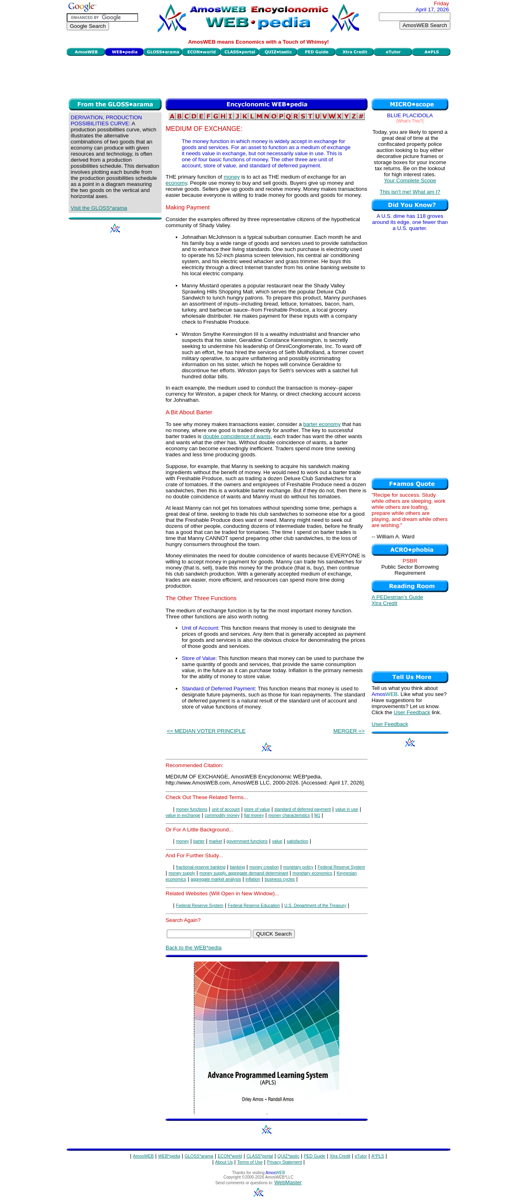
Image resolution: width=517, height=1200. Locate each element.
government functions (247, 841)
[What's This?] (410, 120)
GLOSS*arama (199, 1156)
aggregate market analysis (216, 879)
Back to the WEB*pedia (194, 948)
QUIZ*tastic (288, 1156)
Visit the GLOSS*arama (99, 208)
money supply (181, 873)
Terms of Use (250, 1162)
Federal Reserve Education (254, 905)
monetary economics (312, 873)
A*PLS (377, 1156)
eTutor (361, 1156)
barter (199, 841)
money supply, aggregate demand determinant (244, 873)
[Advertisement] (258, 76)
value (277, 841)
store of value (257, 809)
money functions (192, 809)
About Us (224, 1162)
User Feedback (412, 712)
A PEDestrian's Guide (397, 597)
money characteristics (289, 815)
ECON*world (230, 1156)
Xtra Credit (384, 603)
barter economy (322, 424)
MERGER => (349, 731)
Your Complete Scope (410, 180)
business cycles (280, 879)
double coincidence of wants (237, 436)
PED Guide (314, 1156)
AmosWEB (143, 1156)
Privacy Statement (284, 1162)
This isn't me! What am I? (410, 192)
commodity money (222, 815)
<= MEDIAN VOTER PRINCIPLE (206, 731)
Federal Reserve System (341, 867)
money (232, 177)
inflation (253, 879)
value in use (346, 809)
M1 (317, 815)
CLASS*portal (259, 1156)
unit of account (226, 809)
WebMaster (288, 1182)
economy (176, 183)
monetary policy (298, 867)
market (215, 841)
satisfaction (297, 841)
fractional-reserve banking (201, 867)
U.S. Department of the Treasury (315, 905)
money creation (264, 867)
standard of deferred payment (302, 809)
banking (237, 867)
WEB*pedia (169, 1156)
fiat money (254, 815)
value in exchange (183, 815)
